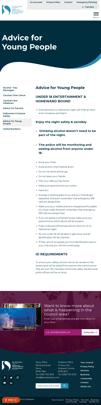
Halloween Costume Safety (14, 114)
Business (85, 374)
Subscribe (90, 332)
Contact (68, 2)
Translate (89, 7)
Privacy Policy (53, 2)
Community (86, 378)
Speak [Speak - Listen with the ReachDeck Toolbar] (11, 400)
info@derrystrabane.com (48, 377)
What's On (85, 386)
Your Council (86, 362)
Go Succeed (36, 2)
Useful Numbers (12, 129)
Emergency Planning (87, 2)
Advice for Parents (13, 108)
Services (84, 370)
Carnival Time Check (14, 95)
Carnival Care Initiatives (10, 101)
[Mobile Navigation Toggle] (96, 15)
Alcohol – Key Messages (10, 89)
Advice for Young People (12, 122)
